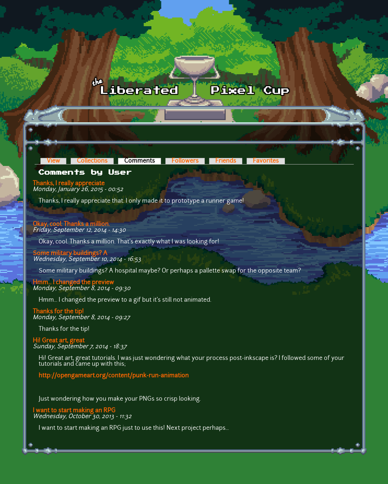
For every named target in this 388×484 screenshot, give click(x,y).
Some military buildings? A (70, 254)
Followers (185, 161)
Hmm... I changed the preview (73, 283)
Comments (142, 161)
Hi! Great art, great (59, 341)
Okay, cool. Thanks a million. (71, 224)
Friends (225, 161)
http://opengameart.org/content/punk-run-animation (114, 376)
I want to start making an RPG (74, 411)
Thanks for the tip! (58, 312)
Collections (92, 161)
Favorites (266, 161)
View (53, 161)
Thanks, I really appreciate (69, 184)
